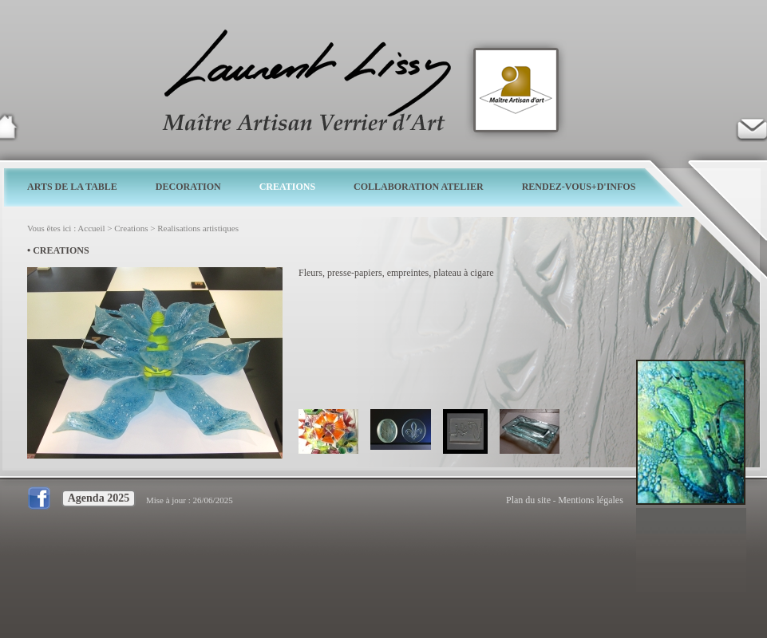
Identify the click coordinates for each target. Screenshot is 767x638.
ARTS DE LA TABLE (72, 186)
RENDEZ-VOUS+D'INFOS (579, 186)
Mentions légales (590, 500)
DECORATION (188, 186)
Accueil (91, 228)
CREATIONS (287, 186)
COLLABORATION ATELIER (419, 186)
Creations (131, 228)
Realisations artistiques (198, 228)
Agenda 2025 (98, 498)
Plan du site (528, 500)
